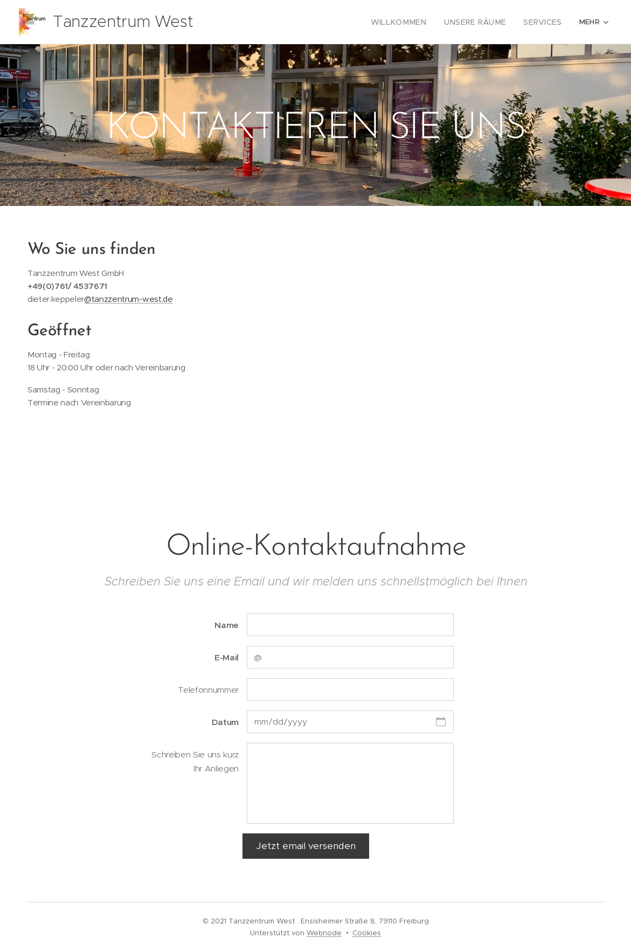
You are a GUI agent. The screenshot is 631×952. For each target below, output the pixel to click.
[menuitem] (315, 22)
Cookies (366, 932)
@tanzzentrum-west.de (128, 299)
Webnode (324, 932)
